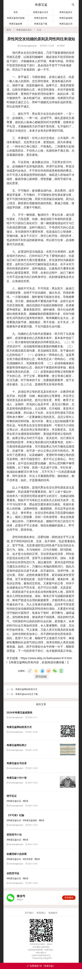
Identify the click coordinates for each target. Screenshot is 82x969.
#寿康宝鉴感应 (30, 820)
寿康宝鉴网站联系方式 (26, 689)
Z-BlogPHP (47, 958)
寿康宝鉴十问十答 (17, 777)
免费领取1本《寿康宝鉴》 (41, 966)
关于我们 (29, 913)
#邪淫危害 (28, 859)
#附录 (25, 801)
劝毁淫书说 (13, 873)
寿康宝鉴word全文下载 (26, 694)
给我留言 (53, 913)
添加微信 (68, 897)
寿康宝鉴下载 (40, 23)
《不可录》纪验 (15, 815)
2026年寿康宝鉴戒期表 (19, 712)
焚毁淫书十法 (14, 834)
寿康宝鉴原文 (65, 12)
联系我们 (41, 913)
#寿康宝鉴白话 (14, 801)
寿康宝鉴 (41, 5)
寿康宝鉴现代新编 (15, 18)
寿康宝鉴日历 (65, 23)
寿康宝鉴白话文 (40, 12)
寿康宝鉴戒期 (65, 18)
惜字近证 (12, 795)
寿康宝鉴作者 (40, 18)
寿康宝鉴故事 (15, 23)
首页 (15, 12)
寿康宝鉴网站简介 (17, 745)
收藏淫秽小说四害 (17, 854)
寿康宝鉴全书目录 (17, 763)
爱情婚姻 (41, 676)
